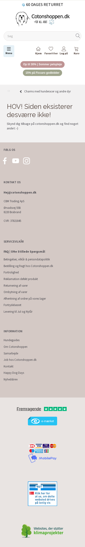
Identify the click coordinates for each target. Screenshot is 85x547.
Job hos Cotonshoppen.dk (20, 360)
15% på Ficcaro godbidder (42, 72)
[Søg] (78, 36)
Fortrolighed (11, 272)
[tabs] (76, 51)
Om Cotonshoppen (15, 347)
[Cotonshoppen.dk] (42, 18)
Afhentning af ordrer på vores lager (25, 299)
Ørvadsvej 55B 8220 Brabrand (12, 210)
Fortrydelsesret (12, 305)
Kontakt (8, 366)
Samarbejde (11, 353)
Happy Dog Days (14, 373)
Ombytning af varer (15, 292)
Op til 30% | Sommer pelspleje (42, 64)
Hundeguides (11, 340)
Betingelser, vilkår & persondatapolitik (27, 259)
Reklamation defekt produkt (21, 279)
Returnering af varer (16, 286)
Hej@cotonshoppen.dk (20, 192)
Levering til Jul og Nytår (18, 312)
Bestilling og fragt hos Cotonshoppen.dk (28, 266)
